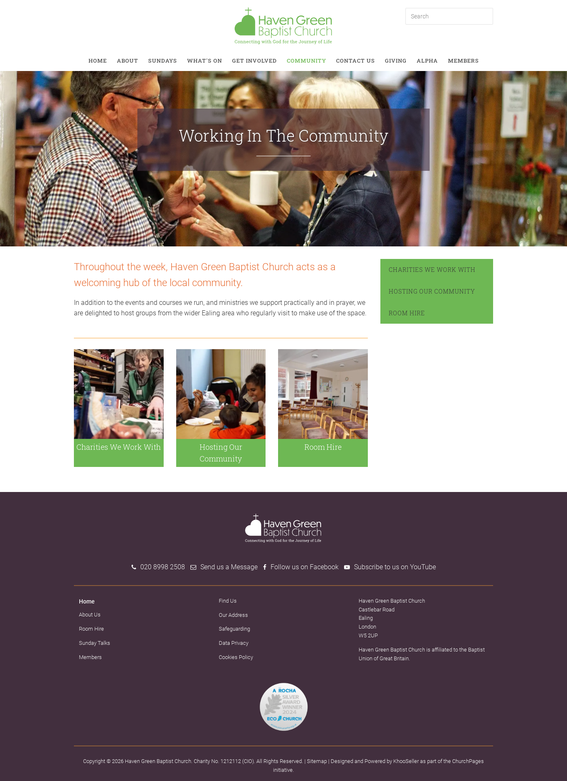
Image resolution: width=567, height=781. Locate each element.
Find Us (228, 601)
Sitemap (317, 761)
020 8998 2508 (162, 567)
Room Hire (407, 313)
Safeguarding (234, 629)
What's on (204, 60)
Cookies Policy (236, 657)
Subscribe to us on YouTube (395, 567)
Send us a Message (229, 567)
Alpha (427, 60)
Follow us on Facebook (305, 567)
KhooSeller (406, 761)
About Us (90, 614)
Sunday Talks (94, 643)
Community (306, 60)
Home (98, 60)
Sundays (162, 60)
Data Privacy (233, 643)
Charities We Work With (432, 270)
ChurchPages (468, 761)
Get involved (254, 60)
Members (463, 60)
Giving (396, 60)
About (127, 60)
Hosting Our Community (432, 291)
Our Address (233, 615)
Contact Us (355, 60)
